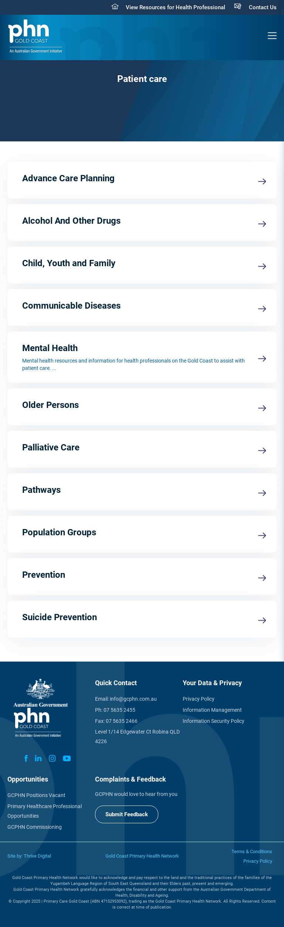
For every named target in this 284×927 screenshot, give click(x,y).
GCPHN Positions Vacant (36, 795)
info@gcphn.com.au (133, 699)
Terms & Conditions (251, 851)
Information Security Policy (213, 721)
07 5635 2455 (119, 710)
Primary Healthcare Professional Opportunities (44, 811)
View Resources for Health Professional (175, 7)
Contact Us (263, 7)
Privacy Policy (198, 699)
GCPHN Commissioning (34, 827)
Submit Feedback (126, 814)
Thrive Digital (37, 856)
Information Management (212, 710)
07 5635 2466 (122, 721)
